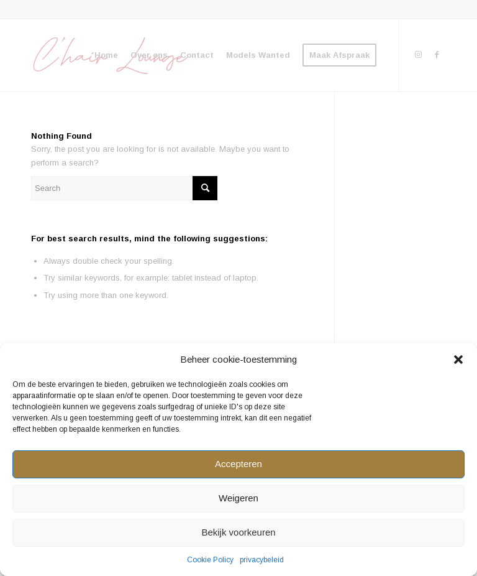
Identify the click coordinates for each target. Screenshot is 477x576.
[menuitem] (106, 55)
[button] (458, 359)
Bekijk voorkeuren (238, 532)
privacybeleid (262, 559)
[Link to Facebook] (436, 54)
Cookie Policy (210, 559)
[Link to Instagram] (418, 54)
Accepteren (238, 463)
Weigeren (238, 498)
